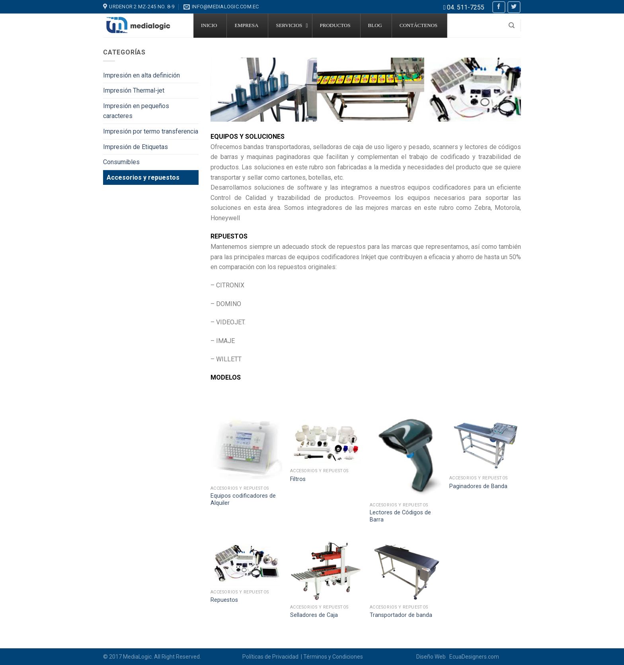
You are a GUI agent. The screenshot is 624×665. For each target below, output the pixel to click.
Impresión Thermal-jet (133, 90)
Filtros (298, 479)
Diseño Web (432, 656)
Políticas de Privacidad (271, 656)
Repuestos (224, 600)
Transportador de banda (401, 615)
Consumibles (121, 162)
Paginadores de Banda (478, 486)
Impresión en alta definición (141, 75)
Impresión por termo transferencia (150, 131)
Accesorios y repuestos (143, 177)
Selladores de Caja (314, 615)
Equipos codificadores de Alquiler (243, 499)
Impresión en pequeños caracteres (136, 111)
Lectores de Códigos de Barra (400, 516)
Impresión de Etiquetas (135, 147)
